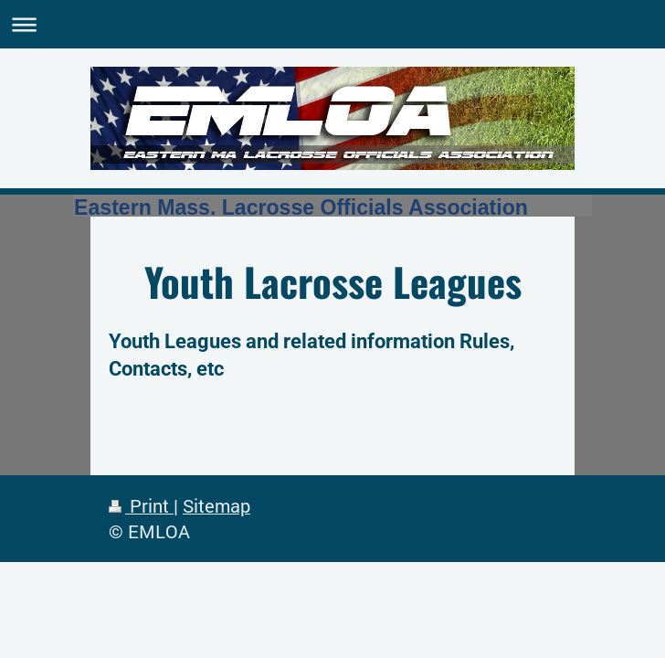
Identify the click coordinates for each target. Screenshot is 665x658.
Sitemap (216, 505)
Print (141, 505)
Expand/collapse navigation (332, 24)
